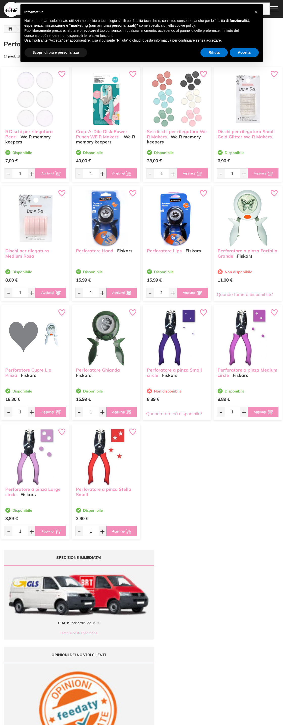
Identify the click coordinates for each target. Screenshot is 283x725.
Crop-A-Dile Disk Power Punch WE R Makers (101, 131)
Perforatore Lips (164, 248)
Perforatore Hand (94, 248)
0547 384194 (91, 669)
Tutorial (127, 658)
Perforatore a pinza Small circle (174, 370)
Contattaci (129, 673)
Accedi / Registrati (134, 668)
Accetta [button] (244, 52)
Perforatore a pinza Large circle (33, 489)
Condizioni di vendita (183, 663)
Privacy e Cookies (181, 668)
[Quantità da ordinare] (18, 173)
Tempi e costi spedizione (34, 602)
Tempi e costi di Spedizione (188, 658)
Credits (211, 718)
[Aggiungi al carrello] (48, 173)
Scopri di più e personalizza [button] (56, 52)
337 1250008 (91, 684)
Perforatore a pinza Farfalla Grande (247, 251)
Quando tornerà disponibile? (245, 294)
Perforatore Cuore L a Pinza (28, 370)
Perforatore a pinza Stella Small (103, 489)
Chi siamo (129, 663)
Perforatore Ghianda (98, 367)
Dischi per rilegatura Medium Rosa (27, 251)
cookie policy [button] (185, 25)
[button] (256, 12)
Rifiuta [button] (214, 52)
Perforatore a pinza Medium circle (247, 370)
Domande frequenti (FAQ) (187, 648)
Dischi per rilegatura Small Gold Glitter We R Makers (246, 131)
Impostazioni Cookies (184, 673)
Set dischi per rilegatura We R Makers (177, 131)
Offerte (127, 653)
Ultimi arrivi (130, 648)
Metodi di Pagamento (184, 653)
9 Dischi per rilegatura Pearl (29, 131)
